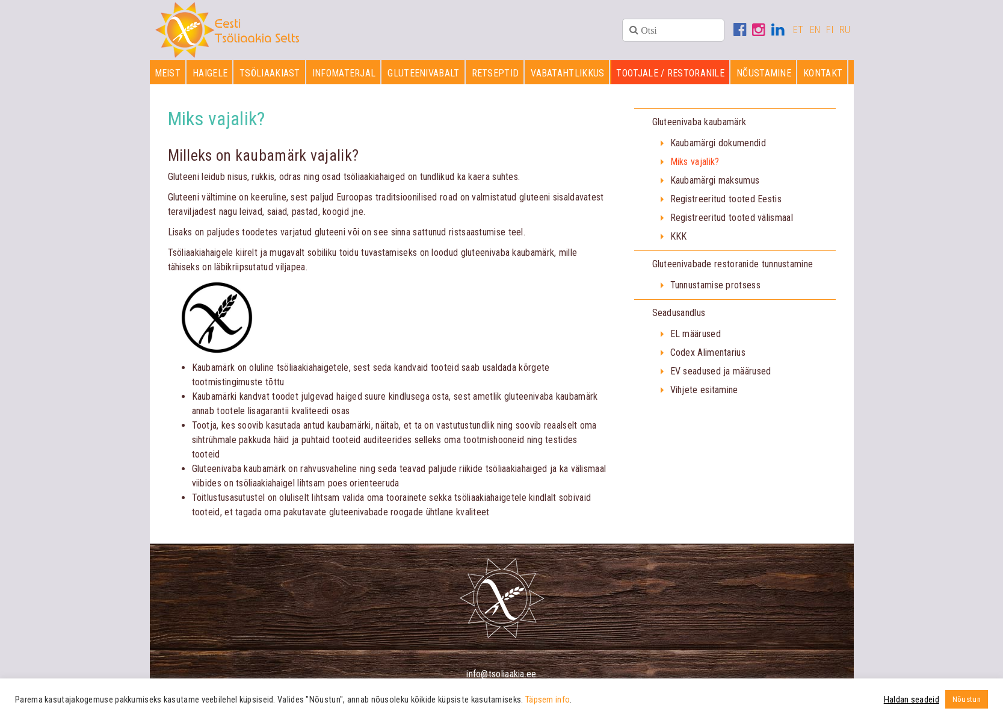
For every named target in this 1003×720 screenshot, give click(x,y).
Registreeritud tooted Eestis (726, 199)
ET (798, 30)
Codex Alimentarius (707, 352)
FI (829, 30)
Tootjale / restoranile (670, 73)
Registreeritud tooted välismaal (731, 217)
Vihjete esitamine (704, 390)
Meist (168, 73)
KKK (678, 236)
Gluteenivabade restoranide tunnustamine (732, 264)
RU (845, 30)
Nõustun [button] (966, 699)
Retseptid (495, 73)
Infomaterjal (344, 73)
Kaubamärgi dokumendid (718, 143)
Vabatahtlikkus (567, 73)
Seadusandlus (679, 312)
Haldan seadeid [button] (911, 699)
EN (815, 30)
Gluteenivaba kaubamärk (699, 122)
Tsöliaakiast (269, 73)
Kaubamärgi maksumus (715, 180)
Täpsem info (547, 699)
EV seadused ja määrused (720, 371)
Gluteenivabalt (423, 73)
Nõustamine (763, 73)
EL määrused (695, 334)
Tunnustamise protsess (715, 285)
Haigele (210, 73)
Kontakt (822, 73)
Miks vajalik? (695, 161)
